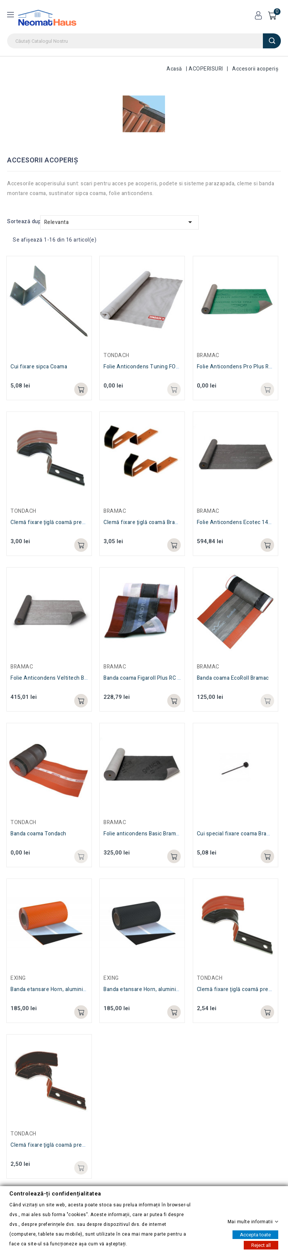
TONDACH (23, 1134)
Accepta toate (255, 1234)
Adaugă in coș (81, 1167)
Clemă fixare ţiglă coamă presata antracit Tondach (73, 1145)
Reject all (261, 1244)
